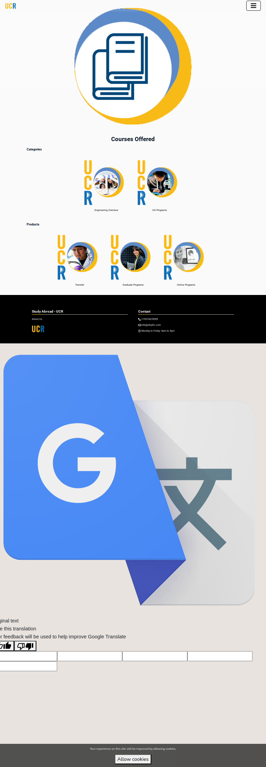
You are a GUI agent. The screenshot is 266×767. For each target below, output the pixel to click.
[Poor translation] (25, 654)
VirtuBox (142, 347)
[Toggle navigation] (253, 6)
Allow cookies (133, 759)
